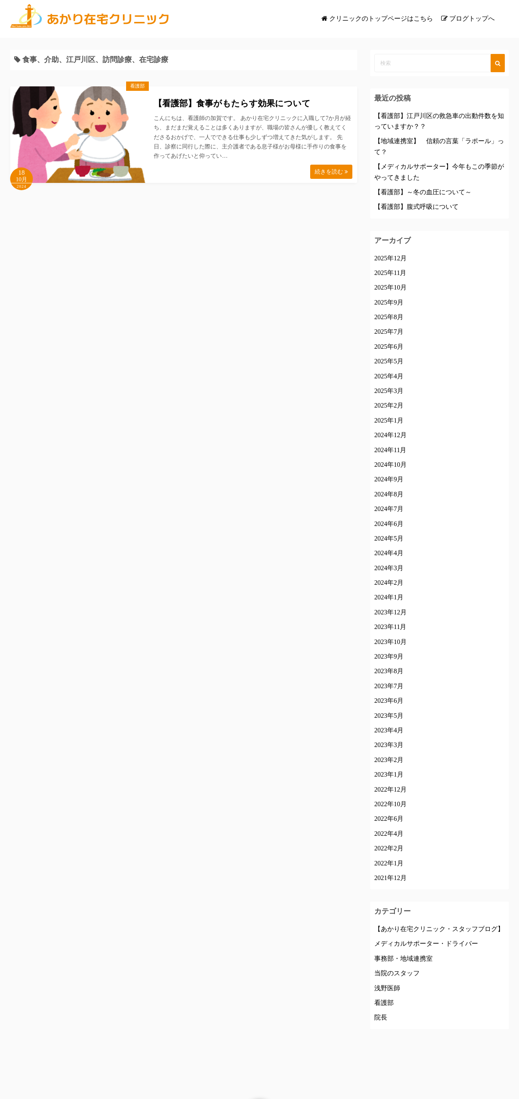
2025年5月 (388, 361)
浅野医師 (387, 988)
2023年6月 (388, 700)
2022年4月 (388, 833)
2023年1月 (388, 774)
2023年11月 (390, 626)
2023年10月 (390, 641)
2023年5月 (388, 715)
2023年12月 (390, 612)
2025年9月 (388, 302)
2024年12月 (390, 434)
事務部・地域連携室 (403, 958)
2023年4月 (388, 730)
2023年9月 (388, 656)
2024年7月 (388, 508)
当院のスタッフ (397, 973)
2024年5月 (388, 538)
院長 (380, 1017)
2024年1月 (388, 597)
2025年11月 (390, 272)
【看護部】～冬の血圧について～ (423, 192)
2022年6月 (388, 818)
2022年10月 (390, 804)
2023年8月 (388, 671)
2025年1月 (388, 420)
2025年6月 (388, 346)
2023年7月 (388, 686)
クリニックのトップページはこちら (381, 18)
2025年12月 (390, 258)
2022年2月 (388, 848)
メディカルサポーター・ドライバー (426, 943)
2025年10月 (390, 287)
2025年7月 (388, 331)
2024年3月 (388, 568)
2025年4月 (388, 376)
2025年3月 (388, 390)
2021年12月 (390, 877)
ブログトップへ (472, 18)
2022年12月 (390, 789)
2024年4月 (388, 553)
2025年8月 (388, 316)
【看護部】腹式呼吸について (416, 206)
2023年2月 (388, 759)
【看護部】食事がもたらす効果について (232, 103)
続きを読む (331, 172)
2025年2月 (388, 405)
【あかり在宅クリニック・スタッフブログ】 (439, 928)
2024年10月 (390, 464)
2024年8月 (388, 494)
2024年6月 (388, 523)
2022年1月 (388, 863)
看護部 (137, 86)
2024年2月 (388, 582)
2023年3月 (388, 744)
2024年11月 (390, 449)
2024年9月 (388, 479)
